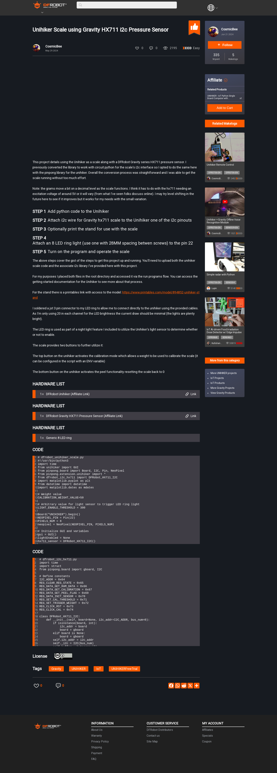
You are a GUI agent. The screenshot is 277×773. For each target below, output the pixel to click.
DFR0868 (212, 337)
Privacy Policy (100, 741)
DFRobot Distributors (160, 730)
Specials (207, 735)
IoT (98, 669)
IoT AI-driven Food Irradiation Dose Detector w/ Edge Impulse (224, 331)
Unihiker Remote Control (220, 164)
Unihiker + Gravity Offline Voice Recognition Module (223, 221)
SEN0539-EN (232, 227)
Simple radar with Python (221, 274)
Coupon (206, 741)
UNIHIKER (79, 669)
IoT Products (218, 383)
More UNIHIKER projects (224, 373)
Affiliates (207, 730)
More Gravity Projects (222, 387)
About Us (96, 730)
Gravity (56, 669)
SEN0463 (227, 337)
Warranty (96, 735)
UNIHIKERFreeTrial (124, 669)
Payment (96, 753)
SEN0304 (230, 282)
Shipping (96, 747)
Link (190, 394)
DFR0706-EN (214, 172)
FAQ (93, 759)
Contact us (153, 735)
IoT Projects (217, 378)
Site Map (152, 741)
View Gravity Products (223, 392)
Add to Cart (225, 108)
